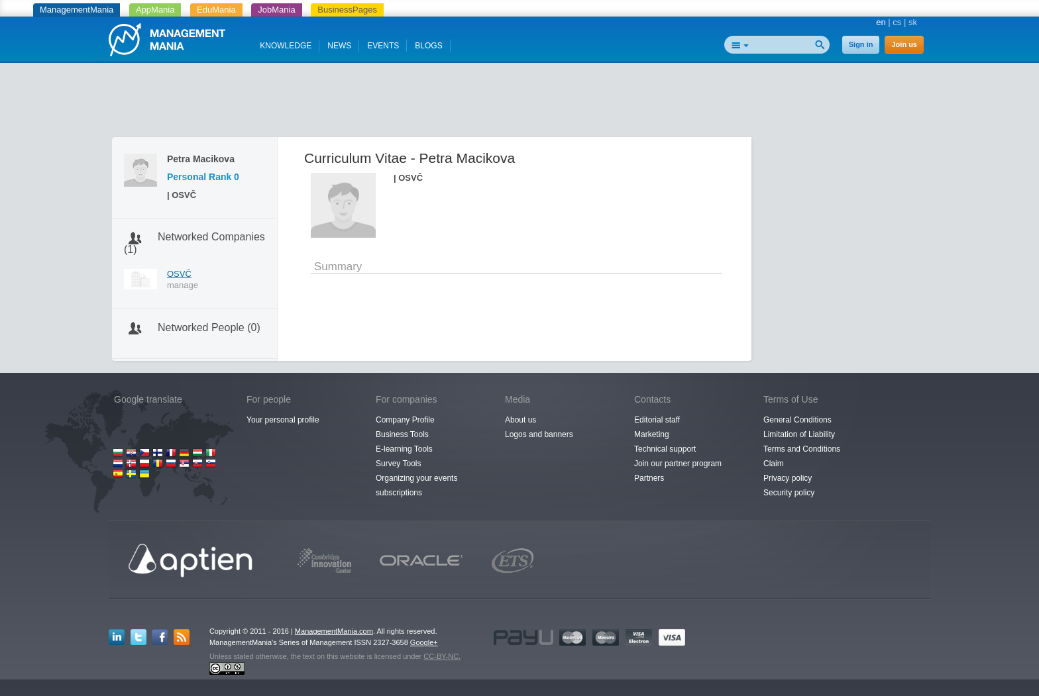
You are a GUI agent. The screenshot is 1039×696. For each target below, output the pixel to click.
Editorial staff (657, 419)
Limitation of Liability (799, 434)
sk (912, 22)
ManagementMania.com (334, 631)
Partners (649, 478)
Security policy (788, 492)
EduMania (216, 10)
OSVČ (179, 274)
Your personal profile (282, 419)
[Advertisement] (519, 102)
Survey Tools (398, 463)
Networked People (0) (209, 327)
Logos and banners (539, 434)
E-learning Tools (404, 449)
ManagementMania (76, 10)
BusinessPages (347, 10)
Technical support (665, 449)
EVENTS (383, 45)
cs (897, 22)
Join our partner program (678, 463)
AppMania (155, 10)
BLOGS (428, 45)
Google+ (424, 642)
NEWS (339, 45)
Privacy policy (787, 478)
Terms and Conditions (801, 449)
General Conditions (797, 419)
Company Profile (405, 419)
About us (520, 419)
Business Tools (402, 434)
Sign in (861, 44)
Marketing (651, 434)
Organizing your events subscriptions (416, 485)
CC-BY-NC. (442, 656)
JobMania (276, 10)
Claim (773, 463)
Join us (904, 44)
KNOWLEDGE (285, 45)
